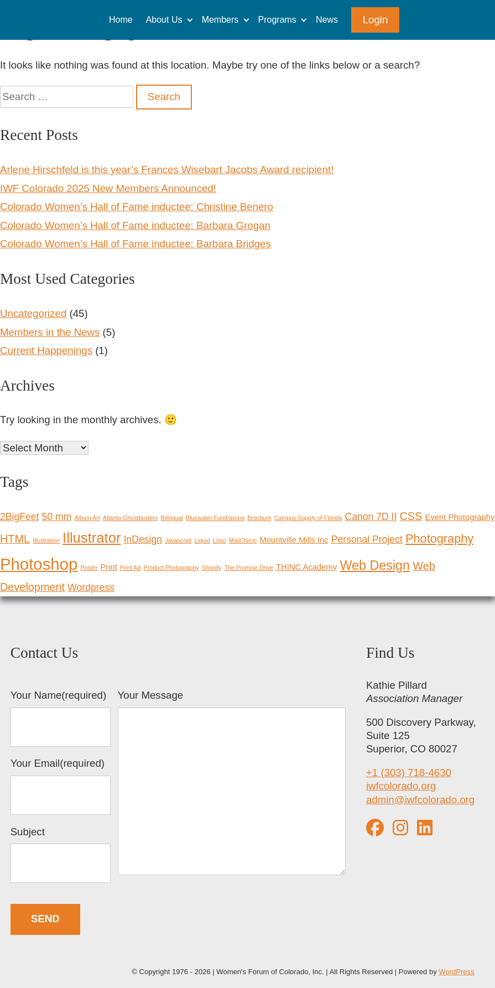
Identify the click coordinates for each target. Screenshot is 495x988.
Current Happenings (46, 350)
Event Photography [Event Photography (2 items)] (460, 517)
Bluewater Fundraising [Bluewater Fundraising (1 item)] (215, 517)
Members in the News (50, 332)
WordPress (456, 972)
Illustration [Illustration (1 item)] (46, 540)
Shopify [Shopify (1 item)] (212, 567)
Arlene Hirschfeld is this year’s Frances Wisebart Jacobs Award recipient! (167, 169)
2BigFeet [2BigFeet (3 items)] (19, 516)
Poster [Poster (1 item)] (88, 567)
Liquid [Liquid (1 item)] (202, 540)
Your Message (232, 783)
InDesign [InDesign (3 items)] (143, 539)
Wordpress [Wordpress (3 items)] (90, 587)
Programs (277, 19)
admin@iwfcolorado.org (420, 799)
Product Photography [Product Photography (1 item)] (171, 567)
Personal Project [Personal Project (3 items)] (367, 539)
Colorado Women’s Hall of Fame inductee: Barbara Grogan (135, 225)
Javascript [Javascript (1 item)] (178, 540)
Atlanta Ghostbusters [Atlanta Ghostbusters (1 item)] (130, 517)
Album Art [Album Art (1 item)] (87, 517)
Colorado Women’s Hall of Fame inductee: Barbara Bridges (135, 243)
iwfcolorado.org (401, 786)
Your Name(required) (61, 718)
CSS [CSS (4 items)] (411, 516)
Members (220, 19)
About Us (164, 19)
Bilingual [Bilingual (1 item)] (172, 517)
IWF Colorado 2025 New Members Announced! (108, 188)
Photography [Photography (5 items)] (439, 538)
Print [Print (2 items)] (108, 567)
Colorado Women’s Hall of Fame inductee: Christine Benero (136, 206)
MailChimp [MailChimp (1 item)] (243, 540)
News (327, 19)
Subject (61, 854)
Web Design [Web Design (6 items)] (375, 565)
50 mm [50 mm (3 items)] (57, 516)
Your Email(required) (61, 786)
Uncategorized (33, 313)
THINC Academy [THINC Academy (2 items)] (306, 567)
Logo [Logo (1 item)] (219, 540)
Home (121, 19)
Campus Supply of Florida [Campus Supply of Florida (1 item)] (308, 517)
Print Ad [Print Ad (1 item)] (130, 567)
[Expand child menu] (189, 20)
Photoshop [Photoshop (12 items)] (38, 564)
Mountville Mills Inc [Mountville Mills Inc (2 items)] (293, 539)
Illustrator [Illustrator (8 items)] (91, 537)
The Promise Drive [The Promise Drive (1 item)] (249, 567)
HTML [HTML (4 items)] (15, 539)
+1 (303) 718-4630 (408, 772)
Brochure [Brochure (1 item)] (259, 517)
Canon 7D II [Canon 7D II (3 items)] (371, 516)
